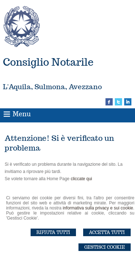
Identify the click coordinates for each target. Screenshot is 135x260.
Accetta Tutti (107, 232)
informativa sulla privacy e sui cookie (98, 208)
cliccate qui (81, 178)
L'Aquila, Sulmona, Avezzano (52, 86)
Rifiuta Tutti (53, 232)
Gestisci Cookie (104, 247)
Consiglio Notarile (48, 62)
